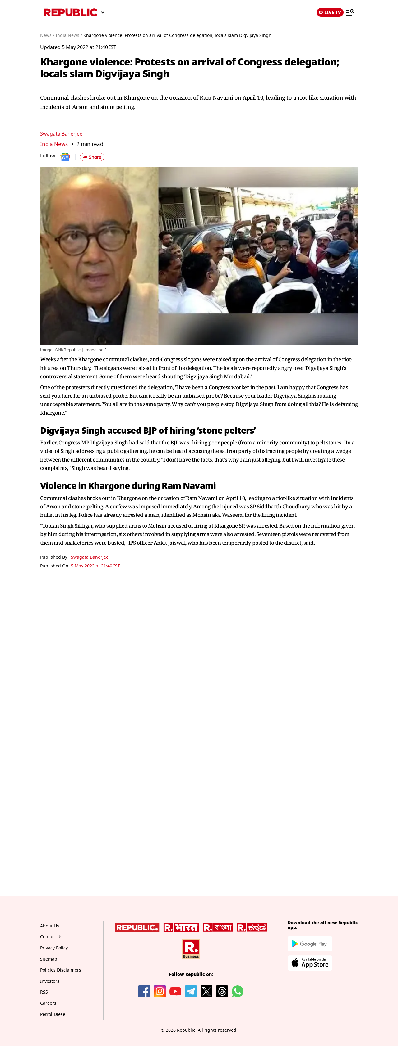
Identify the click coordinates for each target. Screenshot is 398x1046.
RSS (44, 992)
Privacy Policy (54, 948)
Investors (49, 981)
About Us (49, 926)
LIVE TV (330, 12)
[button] (92, 157)
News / (47, 35)
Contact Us (51, 937)
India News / (69, 35)
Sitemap (48, 959)
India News (54, 144)
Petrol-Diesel (53, 1014)
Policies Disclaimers (60, 970)
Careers (48, 1003)
